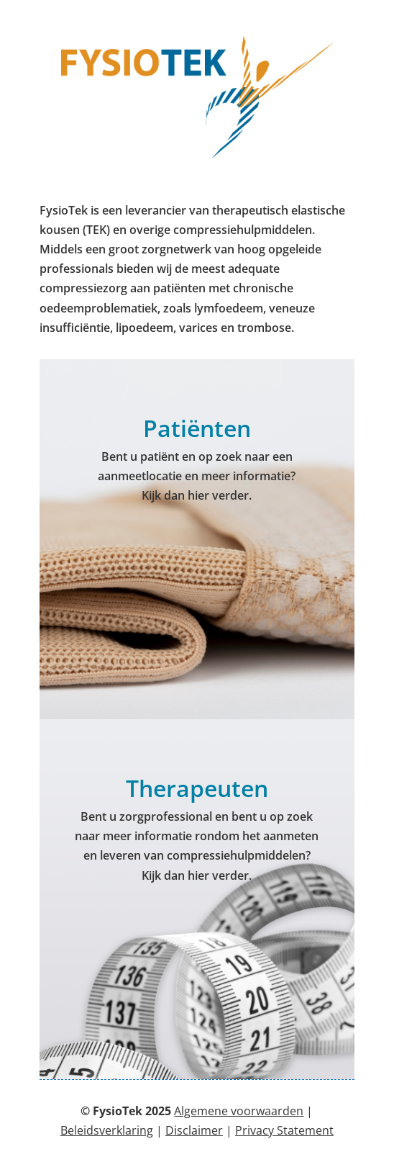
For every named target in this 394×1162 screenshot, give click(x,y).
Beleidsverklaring (106, 1130)
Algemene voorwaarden (238, 1111)
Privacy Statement (284, 1130)
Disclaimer (194, 1130)
